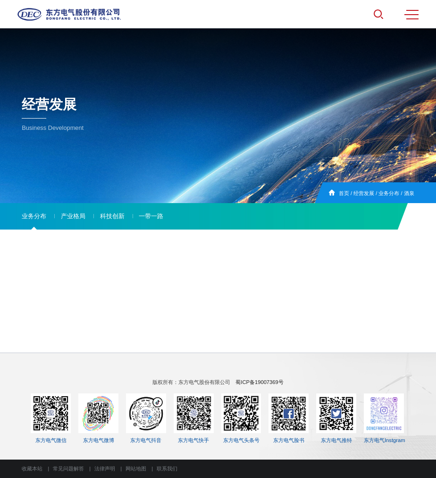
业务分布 (388, 193)
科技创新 (112, 216)
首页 (344, 193)
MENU (411, 14)
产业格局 (73, 216)
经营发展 (363, 193)
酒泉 (409, 193)
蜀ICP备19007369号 (259, 382)
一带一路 (151, 216)
